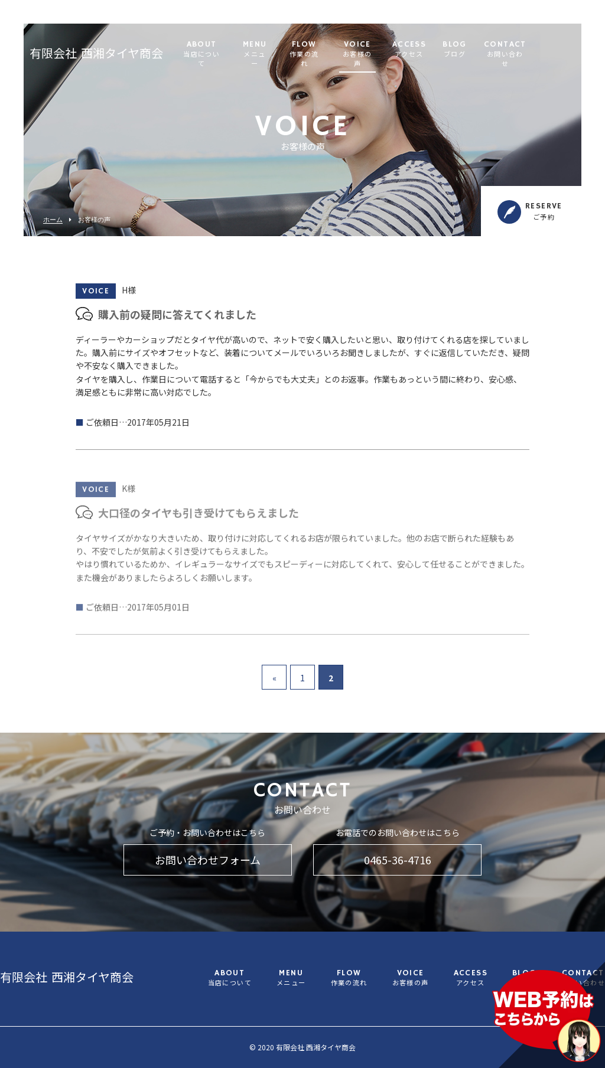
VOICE (403, 50)
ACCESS (455, 50)
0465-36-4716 (397, 859)
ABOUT (247, 50)
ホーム (53, 220)
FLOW (350, 50)
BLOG (501, 50)
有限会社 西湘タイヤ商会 (96, 50)
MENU (300, 50)
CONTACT (551, 50)
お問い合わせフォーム (208, 859)
